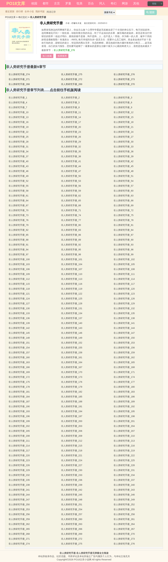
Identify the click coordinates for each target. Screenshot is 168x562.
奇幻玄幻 (22, 17)
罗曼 (68, 3)
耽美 (80, 3)
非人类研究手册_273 (124, 79)
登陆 (154, 3)
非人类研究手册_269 (71, 84)
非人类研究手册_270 (124, 84)
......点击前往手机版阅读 (62, 90)
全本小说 (29, 11)
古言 (57, 3)
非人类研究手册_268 (19, 84)
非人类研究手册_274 (19, 74)
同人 (102, 3)
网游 (125, 3)
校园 (34, 3)
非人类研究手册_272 (71, 79)
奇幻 (113, 3)
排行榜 (19, 11)
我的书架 (40, 11)
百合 (91, 3)
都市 (46, 3)
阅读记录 (51, 11)
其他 (136, 3)
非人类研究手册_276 (64, 50)
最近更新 (9, 11)
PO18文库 (10, 17)
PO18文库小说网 (82, 559)
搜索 (151, 12)
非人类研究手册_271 (19, 79)
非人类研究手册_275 (71, 74)
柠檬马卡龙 (76, 23)
